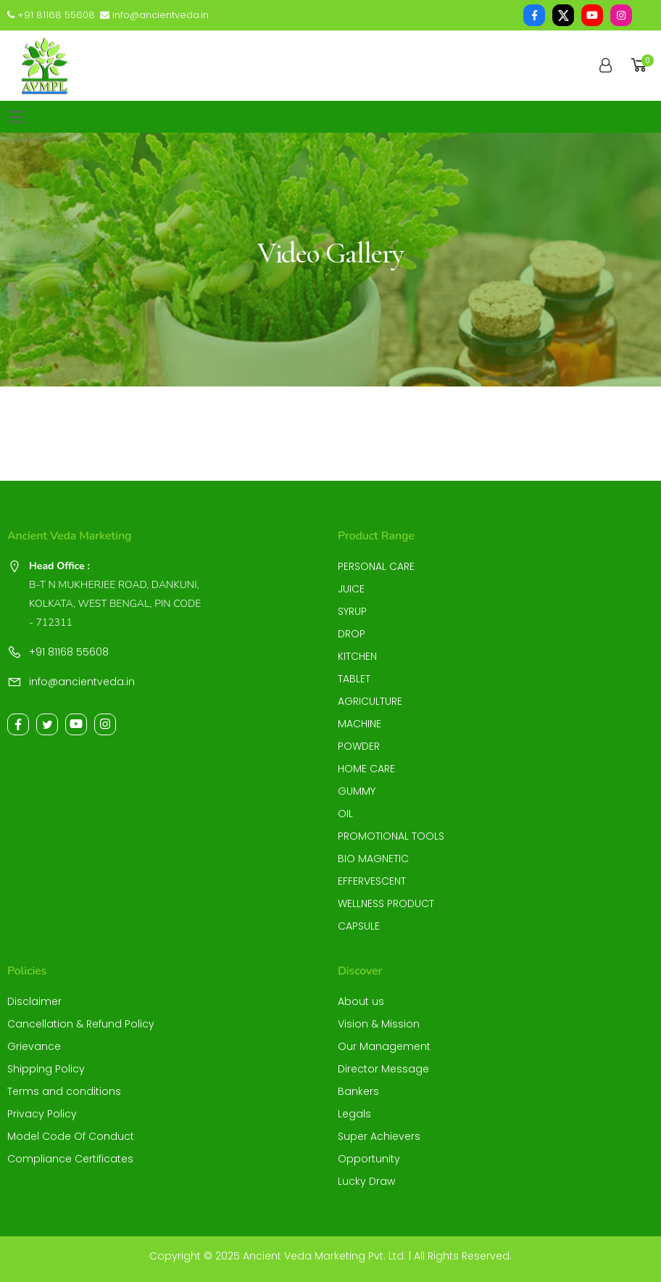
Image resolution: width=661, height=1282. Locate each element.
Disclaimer (34, 1001)
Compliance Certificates (70, 1158)
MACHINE (359, 723)
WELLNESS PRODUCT (386, 903)
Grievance (34, 1046)
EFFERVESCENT (372, 881)
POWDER (359, 746)
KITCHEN (357, 656)
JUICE (351, 589)
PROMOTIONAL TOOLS (391, 836)
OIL (345, 813)
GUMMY (356, 791)
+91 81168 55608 (51, 15)
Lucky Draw (366, 1181)
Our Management (384, 1046)
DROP (351, 633)
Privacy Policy (42, 1114)
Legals (354, 1114)
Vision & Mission (379, 1024)
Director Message (383, 1069)
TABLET (354, 678)
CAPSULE (359, 926)
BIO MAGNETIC (373, 858)
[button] (641, 66)
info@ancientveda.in (154, 15)
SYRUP (352, 611)
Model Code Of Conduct (70, 1136)
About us (361, 1001)
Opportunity (369, 1158)
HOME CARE (366, 768)
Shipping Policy (46, 1069)
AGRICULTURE (370, 701)
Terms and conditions (64, 1091)
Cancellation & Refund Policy (80, 1024)
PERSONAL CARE (376, 566)
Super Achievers (379, 1136)
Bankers (358, 1091)
